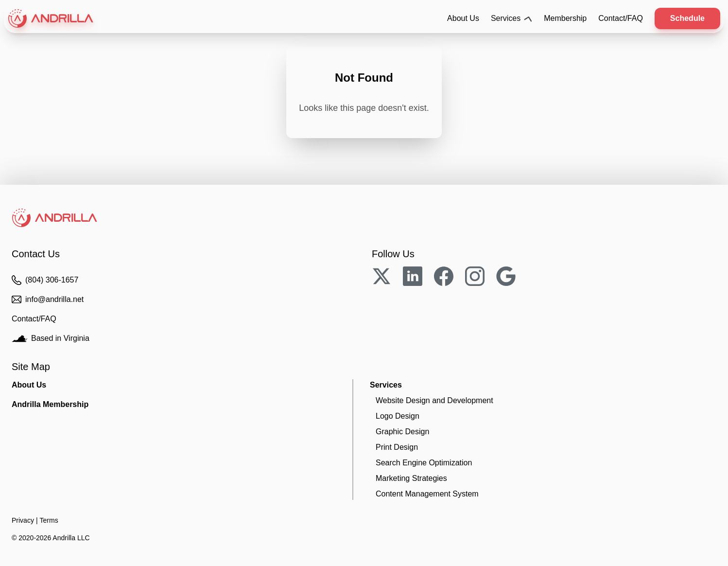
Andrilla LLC (70, 538)
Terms (49, 520)
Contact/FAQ (620, 18)
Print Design (397, 447)
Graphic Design (402, 431)
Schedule (687, 18)
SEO (424, 463)
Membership (565, 18)
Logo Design (397, 416)
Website (434, 400)
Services (511, 18)
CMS (427, 494)
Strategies (411, 478)
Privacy (23, 520)
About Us (463, 18)
